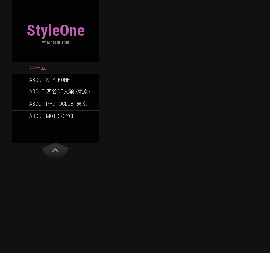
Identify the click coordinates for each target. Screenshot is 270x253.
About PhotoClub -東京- (59, 103)
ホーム (37, 67)
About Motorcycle (53, 116)
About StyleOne (49, 80)
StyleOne (56, 30)
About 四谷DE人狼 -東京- (59, 91)
